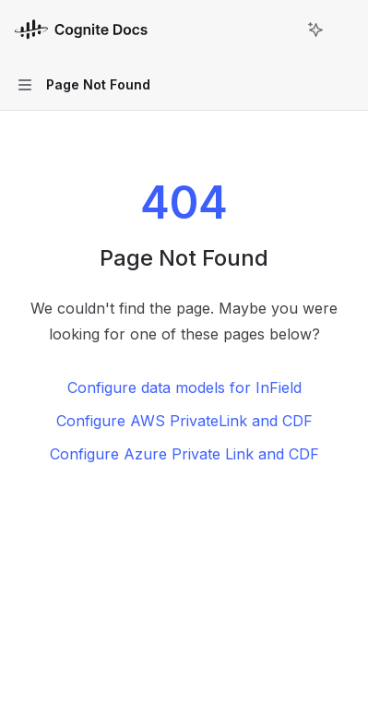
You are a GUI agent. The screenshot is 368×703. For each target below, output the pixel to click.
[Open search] (281, 29)
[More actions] (344, 29)
